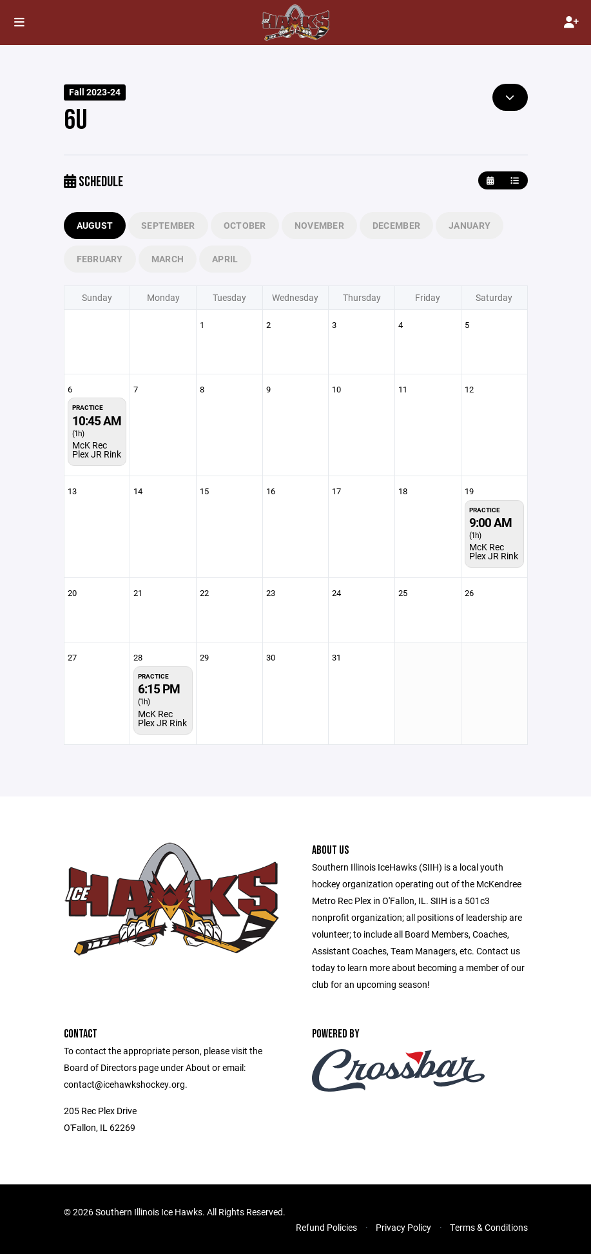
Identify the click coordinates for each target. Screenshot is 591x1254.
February (100, 259)
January (469, 225)
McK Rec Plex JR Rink (96, 449)
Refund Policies (326, 1227)
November (319, 225)
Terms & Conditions (489, 1227)
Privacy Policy (403, 1227)
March (167, 259)
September (168, 225)
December (396, 225)
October (245, 225)
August (95, 225)
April (225, 259)
